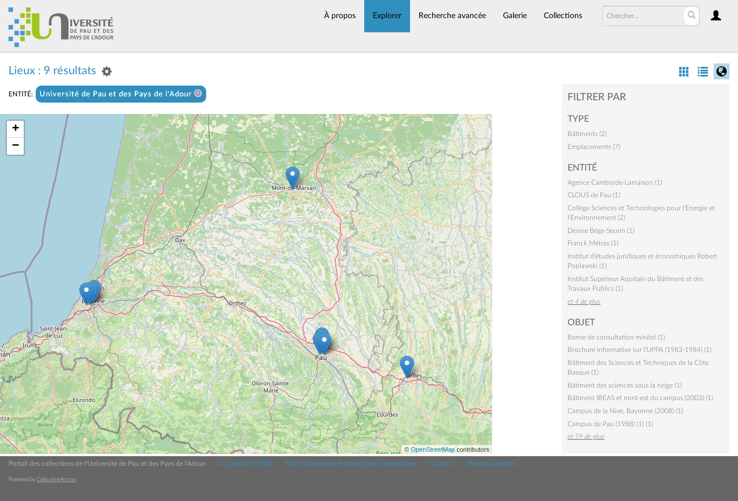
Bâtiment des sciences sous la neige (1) (625, 385)
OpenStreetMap (433, 449)
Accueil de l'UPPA (245, 463)
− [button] (15, 146)
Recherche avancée (452, 16)
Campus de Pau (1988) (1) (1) (610, 424)
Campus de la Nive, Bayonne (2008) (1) (625, 410)
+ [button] (15, 129)
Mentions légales (492, 463)
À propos (340, 16)
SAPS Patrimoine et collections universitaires (350, 463)
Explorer (387, 16)
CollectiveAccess (56, 479)
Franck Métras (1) (593, 243)
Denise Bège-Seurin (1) (601, 230)
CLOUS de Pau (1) (594, 195)
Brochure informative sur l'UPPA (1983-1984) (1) (639, 349)
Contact (442, 463)
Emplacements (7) (594, 146)
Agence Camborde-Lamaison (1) (615, 182)
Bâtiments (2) (587, 133)
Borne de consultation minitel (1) (616, 337)
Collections (563, 16)
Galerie (515, 16)
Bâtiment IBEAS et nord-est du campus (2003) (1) (640, 397)
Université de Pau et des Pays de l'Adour (121, 94)
